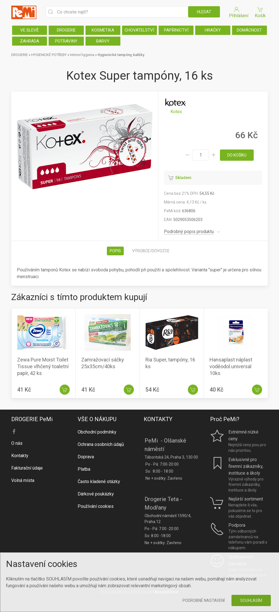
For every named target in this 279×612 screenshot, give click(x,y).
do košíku (236, 155)
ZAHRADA (29, 41)
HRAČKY (213, 30)
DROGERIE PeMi (32, 419)
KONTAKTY (158, 419)
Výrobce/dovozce (151, 251)
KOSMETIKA (103, 30)
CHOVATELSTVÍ (139, 30)
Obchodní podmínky (97, 432)
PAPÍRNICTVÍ (176, 30)
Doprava (86, 456)
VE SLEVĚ (29, 30)
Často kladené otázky (99, 481)
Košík (260, 12)
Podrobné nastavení (204, 600)
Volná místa (22, 480)
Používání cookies (96, 506)
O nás (16, 443)
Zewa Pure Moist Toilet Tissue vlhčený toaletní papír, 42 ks (43, 366)
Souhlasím (251, 600)
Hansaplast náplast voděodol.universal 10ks (231, 366)
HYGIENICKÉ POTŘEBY (49, 55)
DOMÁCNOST (249, 30)
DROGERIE (66, 30)
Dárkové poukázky (96, 494)
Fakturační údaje (27, 468)
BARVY (102, 41)
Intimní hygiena (82, 55)
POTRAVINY (66, 41)
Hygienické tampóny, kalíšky (121, 55)
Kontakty (19, 455)
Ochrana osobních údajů (101, 444)
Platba (84, 469)
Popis (115, 251)
